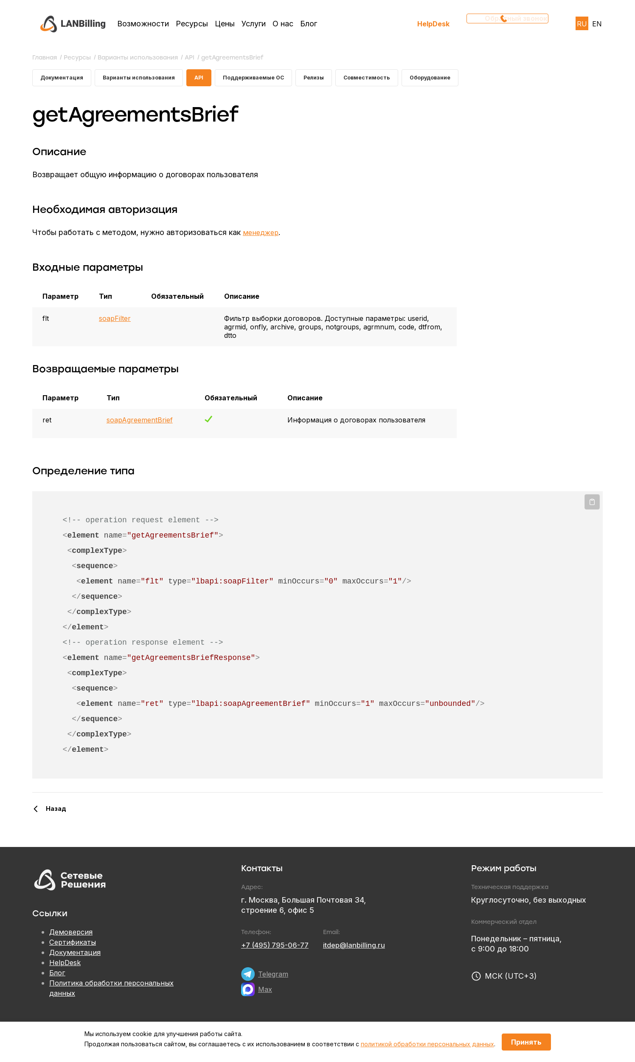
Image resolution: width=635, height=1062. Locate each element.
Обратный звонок (510, 23)
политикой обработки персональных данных (427, 1044)
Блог (308, 23)
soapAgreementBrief (140, 423)
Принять (526, 1042)
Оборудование (470, 79)
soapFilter (115, 321)
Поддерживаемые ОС (275, 79)
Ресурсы (192, 23)
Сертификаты (74, 945)
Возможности (143, 23)
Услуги (254, 23)
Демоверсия (72, 935)
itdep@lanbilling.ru (362, 948)
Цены (225, 23)
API (215, 79)
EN (597, 24)
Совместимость (400, 79)
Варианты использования (149, 79)
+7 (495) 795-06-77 (278, 948)
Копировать (592, 505)
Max (265, 992)
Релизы (342, 79)
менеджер (262, 235)
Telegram (274, 977)
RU (582, 24)
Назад (56, 812)
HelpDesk (433, 24)
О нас (283, 23)
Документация (64, 79)
